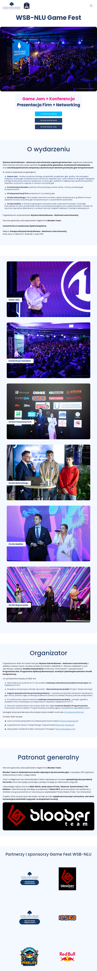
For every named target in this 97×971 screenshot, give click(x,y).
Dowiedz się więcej (48, 114)
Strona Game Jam (48, 127)
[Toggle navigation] (91, 5)
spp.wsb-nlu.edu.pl (65, 725)
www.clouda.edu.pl (69, 721)
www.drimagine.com (65, 729)
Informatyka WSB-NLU (74, 712)
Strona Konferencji (48, 120)
